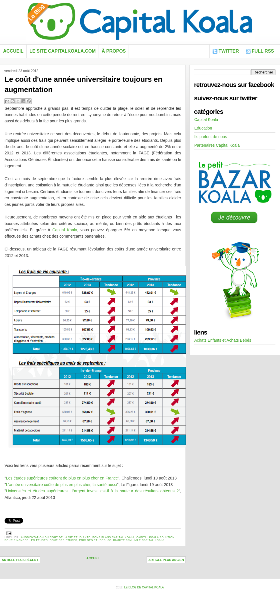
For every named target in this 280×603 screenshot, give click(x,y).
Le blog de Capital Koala (144, 587)
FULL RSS (263, 51)
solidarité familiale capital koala (135, 540)
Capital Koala (64, 230)
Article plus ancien (166, 560)
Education (203, 128)
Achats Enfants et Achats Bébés (222, 340)
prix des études (92, 540)
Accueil (13, 51)
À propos (114, 51)
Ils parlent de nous (210, 136)
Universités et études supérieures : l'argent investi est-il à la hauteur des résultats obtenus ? (92, 491)
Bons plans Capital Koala (113, 537)
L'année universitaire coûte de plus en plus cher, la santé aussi (61, 484)
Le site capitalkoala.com (62, 51)
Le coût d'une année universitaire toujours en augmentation (83, 84)
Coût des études (63, 540)
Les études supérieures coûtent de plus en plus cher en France (62, 478)
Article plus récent (20, 560)
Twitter (229, 51)
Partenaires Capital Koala (217, 145)
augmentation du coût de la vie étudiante (55, 537)
